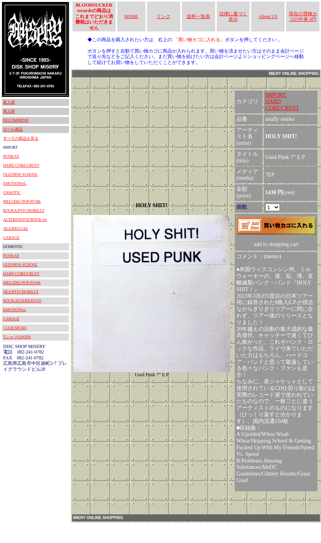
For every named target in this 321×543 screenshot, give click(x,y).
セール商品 (13, 129)
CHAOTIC (11, 192)
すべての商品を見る (20, 138)
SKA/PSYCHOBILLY (21, 292)
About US (268, 16)
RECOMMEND (16, 120)
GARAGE (11, 237)
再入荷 (9, 111)
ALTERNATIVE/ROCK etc (25, 219)
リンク (163, 16)
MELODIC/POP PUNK (22, 201)
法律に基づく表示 (233, 16)
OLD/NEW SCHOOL (20, 174)
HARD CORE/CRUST (21, 165)
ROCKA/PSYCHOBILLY (24, 210)
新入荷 (9, 102)
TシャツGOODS (17, 337)
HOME (131, 16)
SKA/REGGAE (15, 228)
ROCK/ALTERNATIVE (22, 301)
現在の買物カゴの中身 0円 (303, 16)
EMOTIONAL (14, 183)
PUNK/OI (11, 156)
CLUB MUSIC (15, 328)
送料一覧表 (198, 16)
